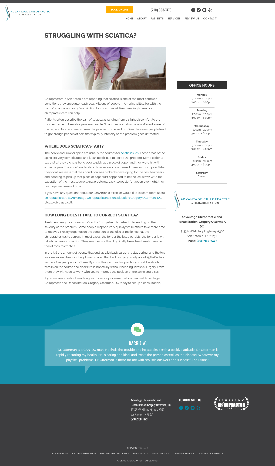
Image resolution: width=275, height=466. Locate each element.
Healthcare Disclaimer (114, 453)
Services (174, 18)
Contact (210, 18)
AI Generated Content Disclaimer (137, 460)
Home (130, 18)
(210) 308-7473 (161, 9)
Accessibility (60, 453)
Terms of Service (183, 453)
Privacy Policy (160, 453)
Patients (157, 18)
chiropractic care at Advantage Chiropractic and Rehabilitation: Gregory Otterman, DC (103, 197)
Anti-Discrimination (84, 453)
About (142, 18)
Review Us (192, 18)
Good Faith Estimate (210, 453)
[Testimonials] (137, 347)
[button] (119, 9)
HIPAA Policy (140, 453)
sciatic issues (130, 153)
